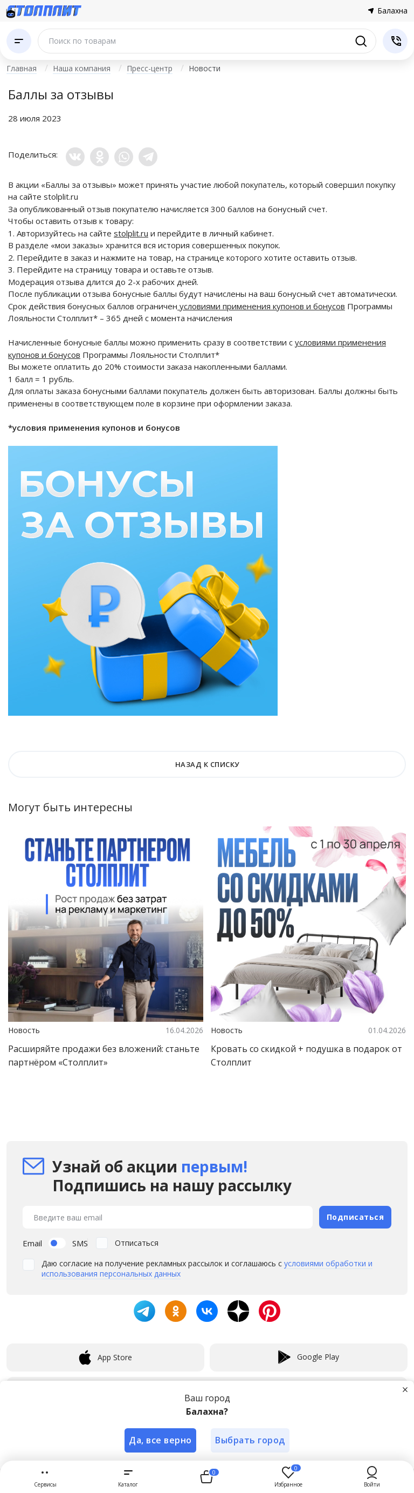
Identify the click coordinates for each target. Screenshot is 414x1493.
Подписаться (355, 1217)
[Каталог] (18, 41)
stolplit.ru (61, 196)
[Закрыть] (405, 1389)
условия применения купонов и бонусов (96, 427)
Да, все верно (160, 1440)
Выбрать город (251, 1440)
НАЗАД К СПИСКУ (207, 764)
